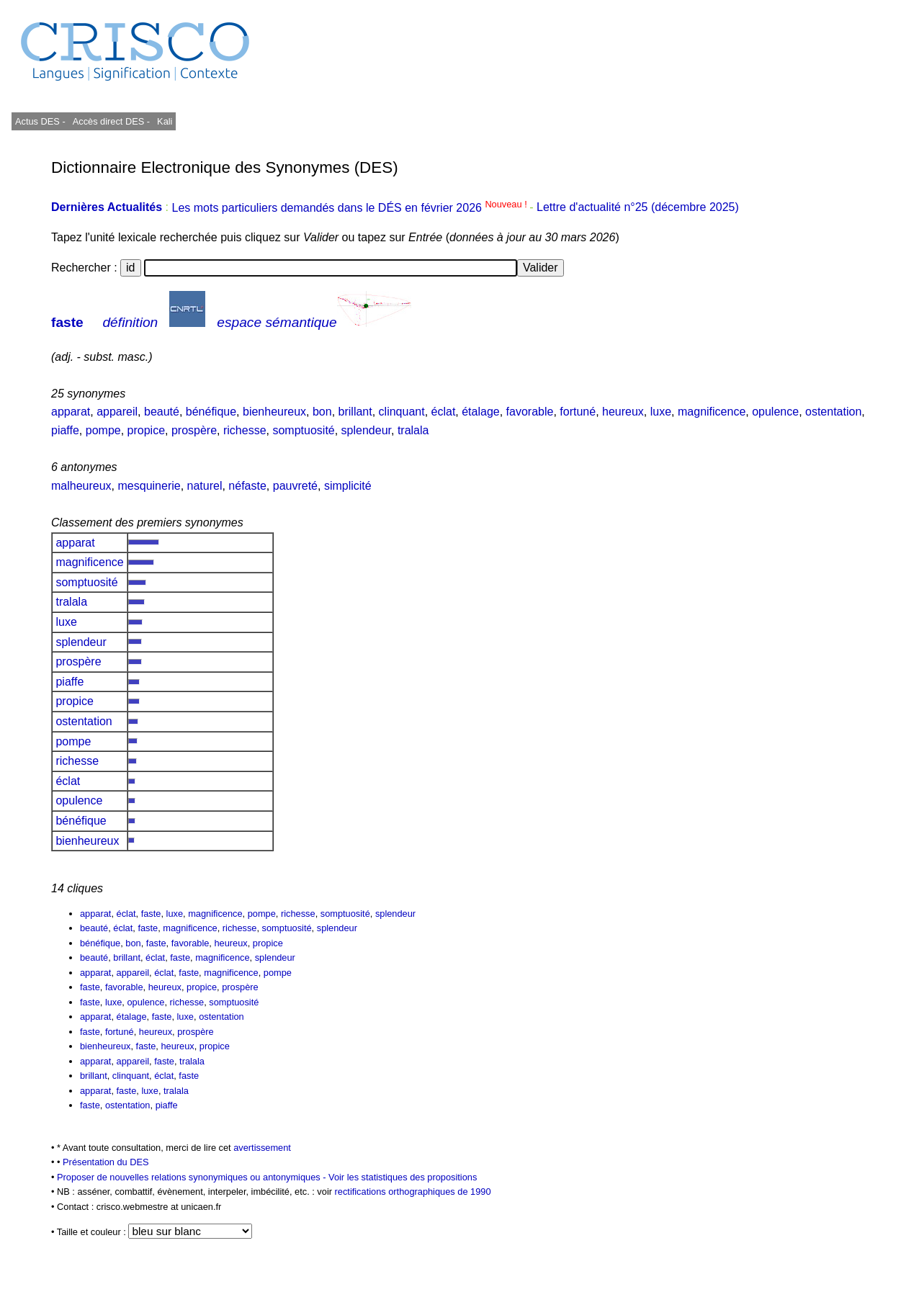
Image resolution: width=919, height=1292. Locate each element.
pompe (103, 430)
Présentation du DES (106, 1162)
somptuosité (303, 430)
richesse (244, 430)
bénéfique (211, 411)
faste (67, 322)
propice (146, 430)
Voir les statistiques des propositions (402, 1177)
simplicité (348, 486)
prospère (194, 430)
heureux (623, 411)
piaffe (65, 430)
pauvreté (295, 486)
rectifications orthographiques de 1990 (413, 1191)
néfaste (247, 486)
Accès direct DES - (111, 121)
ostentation (833, 411)
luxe (660, 411)
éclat (443, 411)
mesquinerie (149, 486)
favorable (530, 411)
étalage (481, 411)
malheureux (81, 486)
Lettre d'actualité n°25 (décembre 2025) (638, 208)
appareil (117, 411)
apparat (70, 411)
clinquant (402, 411)
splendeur (366, 430)
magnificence (711, 411)
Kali (164, 121)
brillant (355, 411)
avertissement (262, 1147)
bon (322, 411)
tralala (413, 430)
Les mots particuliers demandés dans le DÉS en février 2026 (350, 208)
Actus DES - (40, 121)
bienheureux (274, 411)
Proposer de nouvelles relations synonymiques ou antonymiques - (192, 1177)
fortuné (578, 411)
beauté (161, 411)
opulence (775, 411)
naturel (205, 486)
